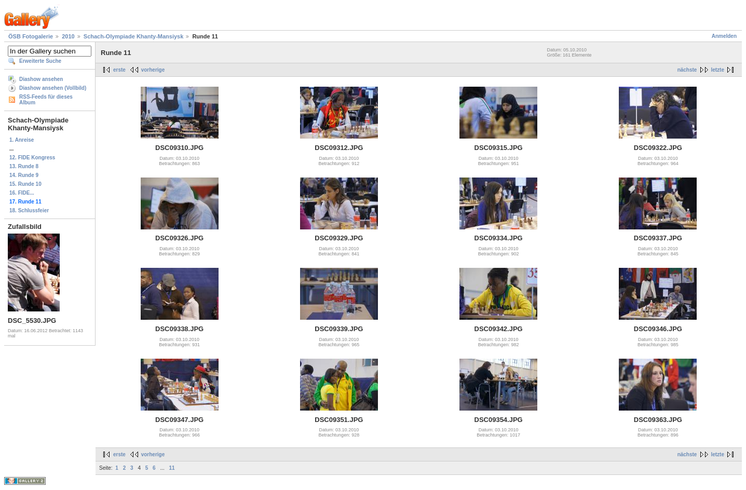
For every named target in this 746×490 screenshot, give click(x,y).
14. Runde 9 (23, 175)
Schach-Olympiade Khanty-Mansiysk (134, 36)
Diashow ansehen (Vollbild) (52, 88)
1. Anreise (21, 140)
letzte (717, 70)
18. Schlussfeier (29, 210)
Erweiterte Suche (40, 61)
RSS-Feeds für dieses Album (46, 99)
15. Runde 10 (25, 184)
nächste (687, 70)
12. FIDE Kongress (32, 157)
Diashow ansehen (41, 79)
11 (172, 468)
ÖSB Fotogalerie (30, 36)
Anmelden (724, 36)
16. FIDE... (21, 193)
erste (119, 70)
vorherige (153, 70)
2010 (68, 36)
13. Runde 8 (23, 166)
